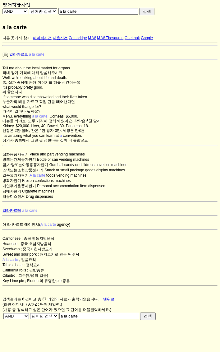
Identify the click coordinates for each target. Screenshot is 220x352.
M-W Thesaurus (110, 38)
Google (147, 38)
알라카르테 (11, 210)
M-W (92, 38)
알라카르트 (18, 54)
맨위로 (108, 299)
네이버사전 (42, 38)
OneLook (132, 38)
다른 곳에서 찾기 (16, 38)
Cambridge (78, 38)
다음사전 (60, 38)
